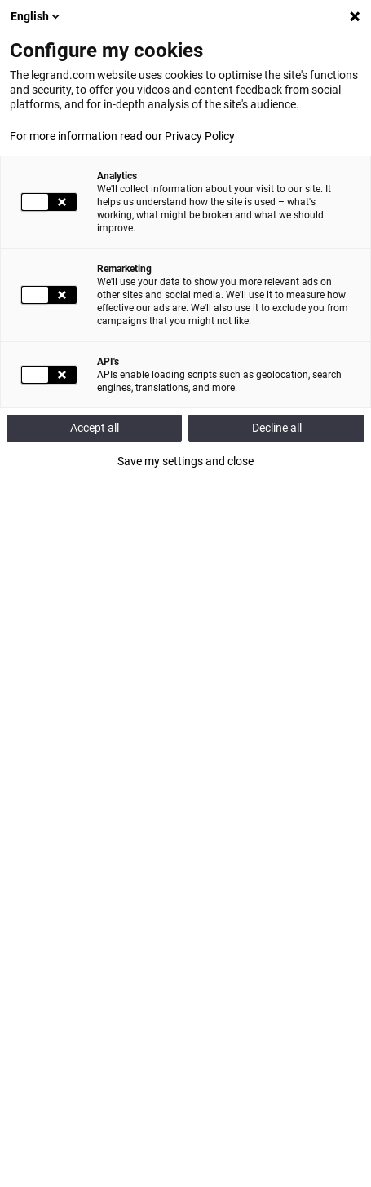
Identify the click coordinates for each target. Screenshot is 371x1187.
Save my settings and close (185, 461)
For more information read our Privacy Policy (122, 136)
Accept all (94, 427)
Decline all (277, 427)
